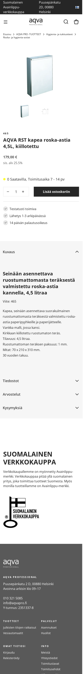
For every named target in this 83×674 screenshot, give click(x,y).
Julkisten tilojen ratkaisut (19, 627)
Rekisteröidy (11, 658)
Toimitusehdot (50, 669)
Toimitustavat (50, 663)
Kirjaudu (9, 652)
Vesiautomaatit (13, 633)
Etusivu (7, 34)
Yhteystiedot (49, 658)
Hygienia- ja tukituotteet (59, 34)
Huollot (46, 633)
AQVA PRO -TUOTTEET (28, 34)
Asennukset (49, 627)
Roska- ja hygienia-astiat (16, 37)
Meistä (45, 652)
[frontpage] (39, 564)
